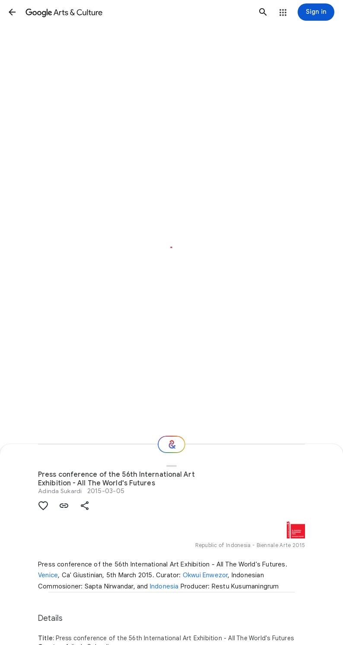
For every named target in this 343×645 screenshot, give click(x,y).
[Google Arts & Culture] (137, 12)
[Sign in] (316, 12)
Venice (48, 575)
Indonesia (164, 586)
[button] (12, 12)
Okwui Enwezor (205, 575)
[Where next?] (171, 444)
